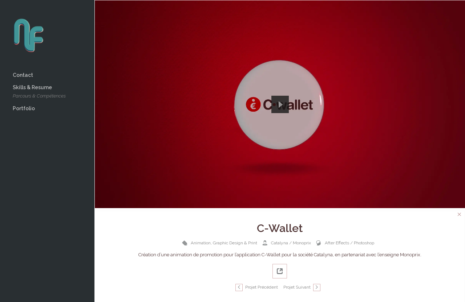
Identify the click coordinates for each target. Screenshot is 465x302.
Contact (23, 75)
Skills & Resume (39, 92)
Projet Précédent (261, 287)
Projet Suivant (297, 287)
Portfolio (24, 108)
